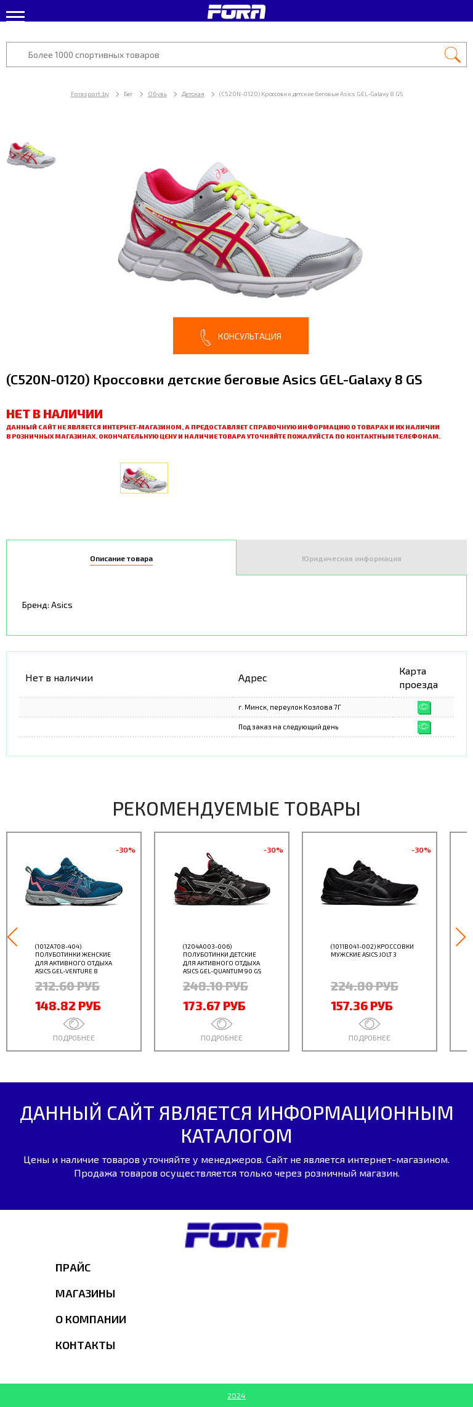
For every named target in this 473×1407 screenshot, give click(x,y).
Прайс (73, 1267)
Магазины (85, 1293)
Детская (193, 93)
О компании (90, 1319)
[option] (236, 240)
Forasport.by (90, 93)
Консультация (240, 337)
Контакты (85, 1345)
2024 (236, 1395)
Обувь (157, 93)
